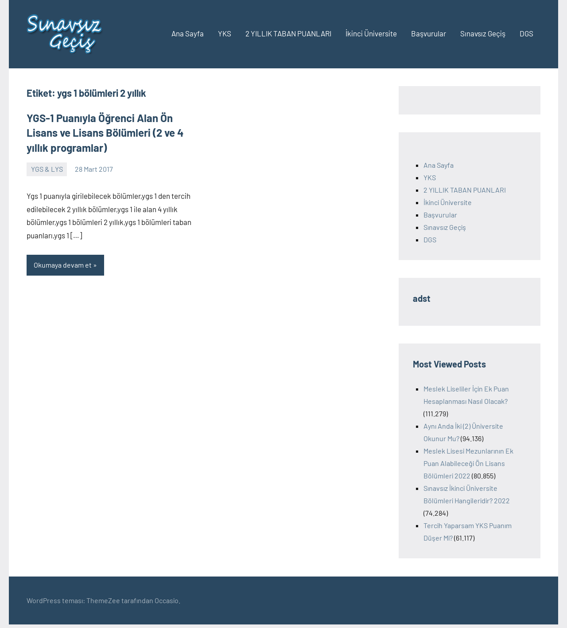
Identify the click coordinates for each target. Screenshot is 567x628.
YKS (224, 33)
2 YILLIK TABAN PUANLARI (288, 33)
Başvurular (428, 33)
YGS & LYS (47, 169)
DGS (526, 33)
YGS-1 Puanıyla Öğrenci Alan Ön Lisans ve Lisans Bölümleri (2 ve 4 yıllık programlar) (105, 132)
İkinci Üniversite (371, 33)
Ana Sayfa (187, 33)
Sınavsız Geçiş (482, 33)
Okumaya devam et (63, 265)
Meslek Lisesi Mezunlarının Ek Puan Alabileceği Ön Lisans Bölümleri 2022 (468, 463)
